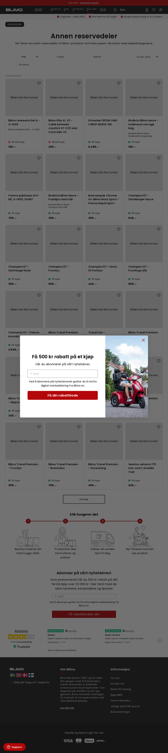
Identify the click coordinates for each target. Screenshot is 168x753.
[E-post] (63, 374)
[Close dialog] (143, 340)
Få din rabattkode (63, 395)
